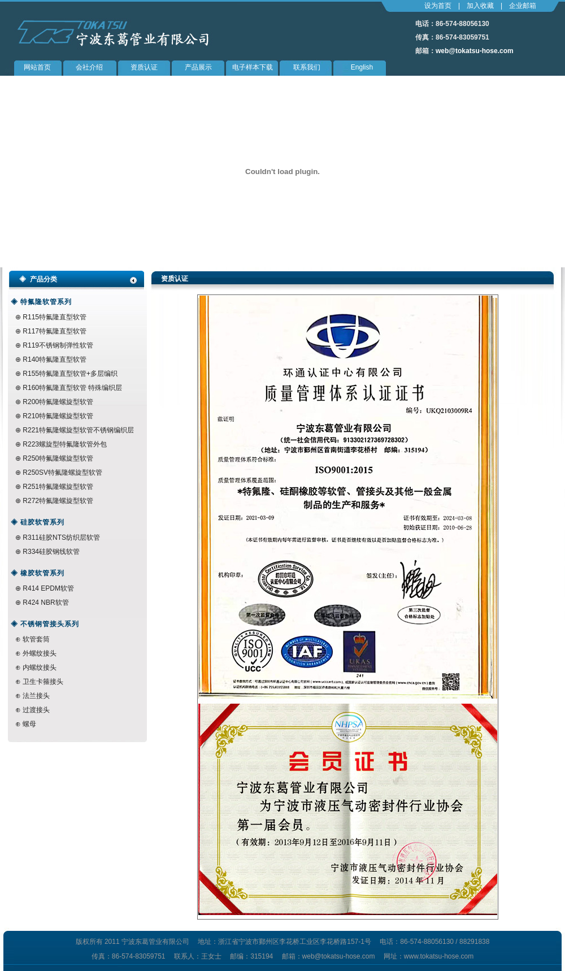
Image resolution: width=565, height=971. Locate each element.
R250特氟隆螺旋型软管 (58, 458)
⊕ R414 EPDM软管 (44, 588)
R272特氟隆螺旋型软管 (58, 501)
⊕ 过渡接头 (32, 710)
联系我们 (306, 67)
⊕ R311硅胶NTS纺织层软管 (57, 537)
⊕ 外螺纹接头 (35, 653)
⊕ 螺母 (25, 724)
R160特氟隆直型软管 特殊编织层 (72, 388)
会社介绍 (89, 67)
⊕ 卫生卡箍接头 (39, 682)
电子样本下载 (252, 67)
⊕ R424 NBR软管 (42, 602)
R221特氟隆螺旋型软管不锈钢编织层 (78, 430)
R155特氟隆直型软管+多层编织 (69, 374)
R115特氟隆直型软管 (53, 317)
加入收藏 (480, 6)
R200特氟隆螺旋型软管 (58, 402)
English (362, 67)
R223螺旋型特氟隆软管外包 (65, 444)
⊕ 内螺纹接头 (35, 667)
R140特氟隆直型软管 (54, 359)
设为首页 (437, 6)
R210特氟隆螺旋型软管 (58, 416)
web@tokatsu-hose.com (475, 51)
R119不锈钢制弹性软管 (57, 345)
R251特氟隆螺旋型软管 (58, 487)
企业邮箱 (522, 6)
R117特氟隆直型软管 (54, 331)
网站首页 (37, 67)
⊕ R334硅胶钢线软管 (47, 552)
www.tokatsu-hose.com (438, 956)
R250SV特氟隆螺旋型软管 (61, 472)
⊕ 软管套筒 (32, 639)
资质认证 (144, 67)
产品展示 (198, 67)
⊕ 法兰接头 (32, 696)
